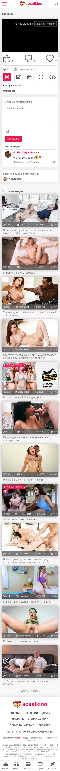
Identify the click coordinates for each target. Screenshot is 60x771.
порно (22, 738)
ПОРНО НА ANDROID (22, 725)
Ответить (34, 162)
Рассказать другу (37, 713)
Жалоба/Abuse (38, 719)
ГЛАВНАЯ (15, 713)
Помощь (18, 719)
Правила (44, 725)
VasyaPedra (15, 179)
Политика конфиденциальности (30, 731)
